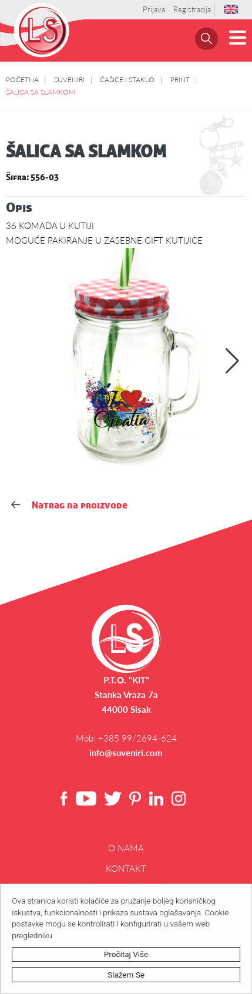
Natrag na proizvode (69, 504)
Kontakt (126, 868)
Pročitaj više (126, 954)
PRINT (180, 79)
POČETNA (22, 79)
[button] (232, 361)
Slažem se (126, 974)
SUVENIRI (69, 79)
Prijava (154, 9)
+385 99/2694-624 (137, 738)
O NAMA (126, 847)
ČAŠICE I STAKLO (127, 79)
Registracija (192, 9)
